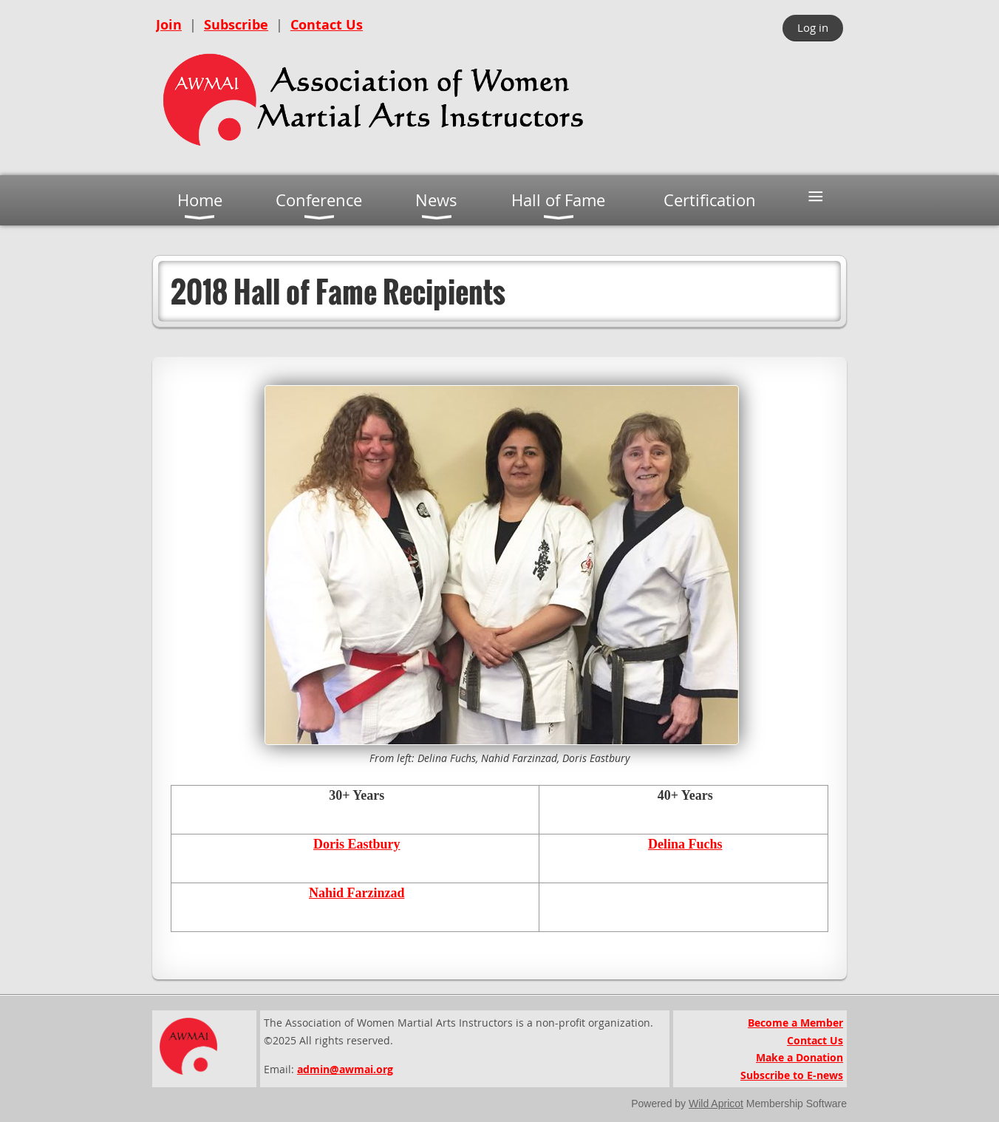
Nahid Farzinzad (357, 892)
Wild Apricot (716, 1103)
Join (169, 25)
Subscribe (236, 25)
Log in (812, 27)
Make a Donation (799, 1057)
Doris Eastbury (356, 844)
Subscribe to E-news (791, 1075)
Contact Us (326, 25)
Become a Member (795, 1023)
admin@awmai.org (345, 1069)
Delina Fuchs (685, 844)
